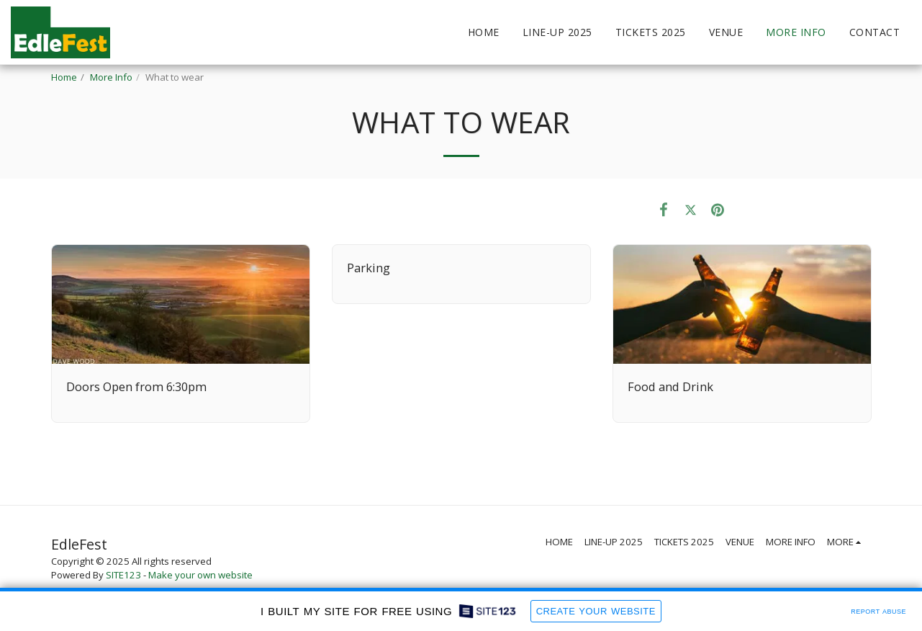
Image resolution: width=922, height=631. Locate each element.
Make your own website (200, 574)
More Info (111, 77)
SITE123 (123, 574)
